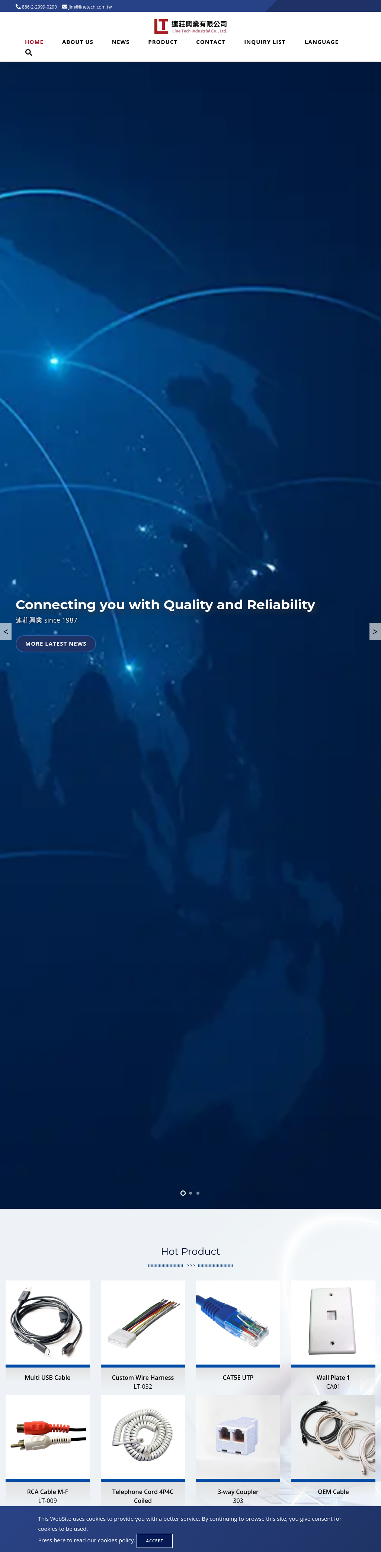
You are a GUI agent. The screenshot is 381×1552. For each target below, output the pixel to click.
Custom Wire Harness (143, 1382)
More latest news (55, 643)
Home (34, 41)
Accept (154, 1540)
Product (162, 41)
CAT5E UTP (238, 1377)
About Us (77, 41)
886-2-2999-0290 (39, 7)
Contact (210, 41)
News (120, 41)
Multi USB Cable (48, 1377)
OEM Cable (333, 1492)
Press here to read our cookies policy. (86, 1540)
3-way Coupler (238, 1496)
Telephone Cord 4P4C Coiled (142, 1501)
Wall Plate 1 (333, 1382)
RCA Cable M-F (47, 1496)
